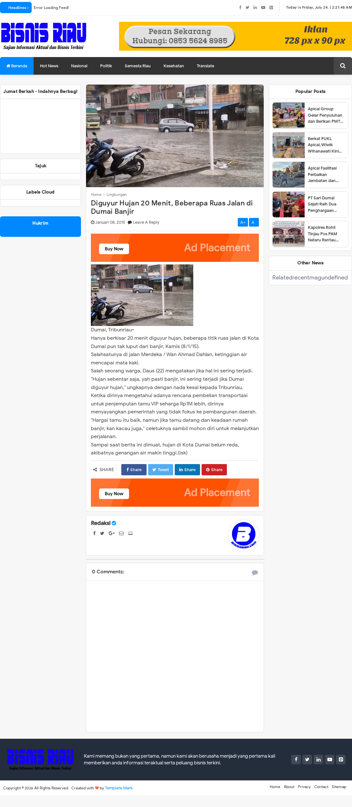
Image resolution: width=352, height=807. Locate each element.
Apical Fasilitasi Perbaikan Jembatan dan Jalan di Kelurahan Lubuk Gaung (325, 174)
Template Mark (119, 788)
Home (275, 786)
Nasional (79, 66)
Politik (106, 66)
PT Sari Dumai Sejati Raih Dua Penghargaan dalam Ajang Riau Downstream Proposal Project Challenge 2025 (324, 204)
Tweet (160, 469)
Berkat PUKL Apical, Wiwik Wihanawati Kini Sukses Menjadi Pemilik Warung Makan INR (323, 145)
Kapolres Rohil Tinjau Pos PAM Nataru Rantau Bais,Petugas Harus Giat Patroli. (326, 234)
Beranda (16, 66)
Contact (321, 786)
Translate (205, 66)
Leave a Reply (146, 222)
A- (254, 222)
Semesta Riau (138, 66)
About (289, 786)
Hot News (49, 66)
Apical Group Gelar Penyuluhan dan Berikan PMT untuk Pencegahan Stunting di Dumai (326, 115)
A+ (242, 222)
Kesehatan (174, 66)
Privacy (304, 786)
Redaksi (100, 523)
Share (133, 469)
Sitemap (339, 786)
